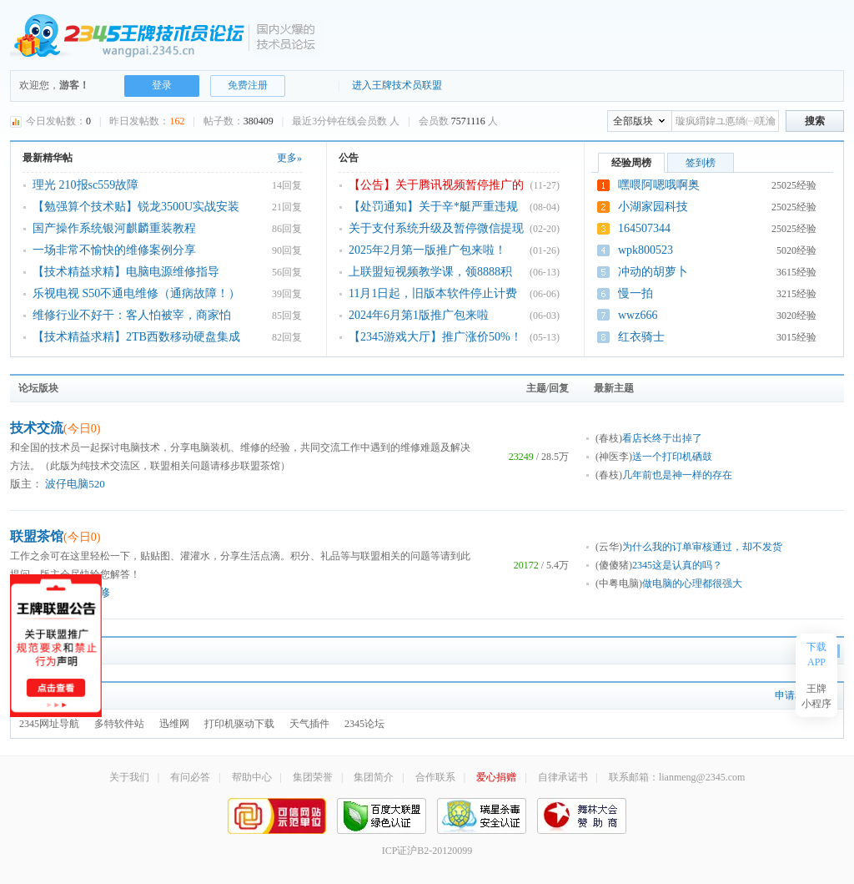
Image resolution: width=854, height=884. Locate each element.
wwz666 (637, 315)
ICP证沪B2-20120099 (427, 850)
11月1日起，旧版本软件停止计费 (433, 293)
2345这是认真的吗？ (677, 565)
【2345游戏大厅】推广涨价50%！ (435, 337)
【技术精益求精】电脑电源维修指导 (126, 271)
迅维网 (174, 724)
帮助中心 (252, 777)
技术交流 (55, 428)
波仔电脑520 (75, 483)
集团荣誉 (313, 777)
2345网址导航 (49, 724)
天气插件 (309, 724)
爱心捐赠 (496, 777)
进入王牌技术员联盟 (397, 85)
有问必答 (190, 777)
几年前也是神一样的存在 (677, 475)
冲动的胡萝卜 (653, 271)
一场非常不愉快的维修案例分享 (114, 250)
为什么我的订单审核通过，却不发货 (702, 547)
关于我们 (129, 777)
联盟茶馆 (55, 536)
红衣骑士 (641, 337)
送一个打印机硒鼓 (672, 456)
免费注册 (248, 85)
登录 (162, 85)
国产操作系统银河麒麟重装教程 (114, 228)
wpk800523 (645, 250)
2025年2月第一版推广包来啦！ (427, 250)
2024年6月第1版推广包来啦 (419, 315)
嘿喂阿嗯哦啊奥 (659, 185)
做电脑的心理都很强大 (692, 583)
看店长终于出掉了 (662, 438)
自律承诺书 (563, 777)
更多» (289, 158)
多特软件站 (119, 724)
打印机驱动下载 (239, 724)
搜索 (815, 121)
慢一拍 (635, 293)
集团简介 (374, 777)
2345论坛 (364, 724)
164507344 (644, 228)
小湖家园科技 (653, 206)
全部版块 (633, 121)
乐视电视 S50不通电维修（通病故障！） (136, 293)
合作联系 (435, 777)
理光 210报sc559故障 (85, 185)
